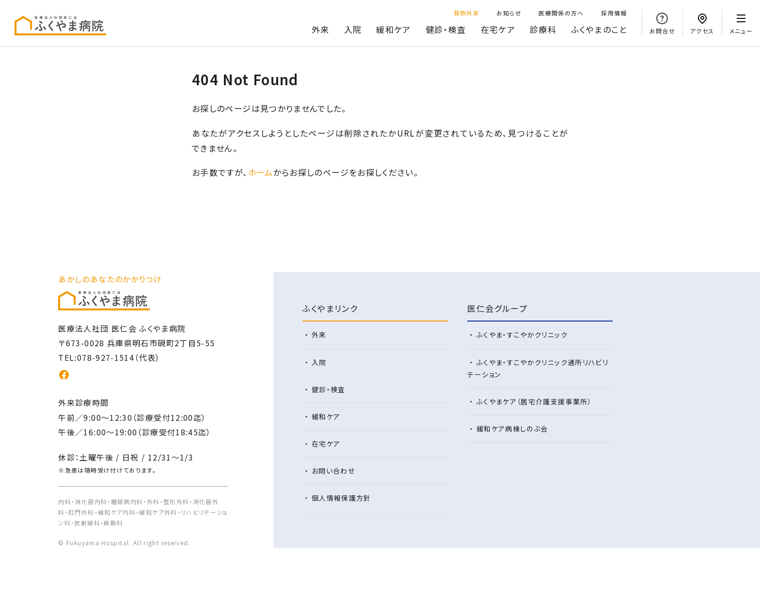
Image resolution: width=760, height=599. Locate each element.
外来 (321, 29)
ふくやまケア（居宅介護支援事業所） (534, 401)
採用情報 (614, 13)
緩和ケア (393, 29)
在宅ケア (498, 29)
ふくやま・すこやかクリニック (522, 334)
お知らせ (508, 13)
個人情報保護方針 (341, 498)
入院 (353, 29)
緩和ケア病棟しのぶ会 (512, 428)
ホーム (260, 172)
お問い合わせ (333, 471)
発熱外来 (466, 13)
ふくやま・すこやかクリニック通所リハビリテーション (537, 368)
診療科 (543, 29)
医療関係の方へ (561, 13)
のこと (599, 29)
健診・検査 (446, 29)
